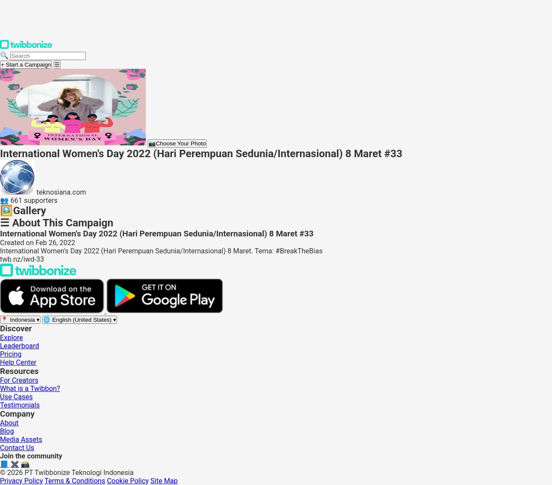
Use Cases (16, 397)
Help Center (18, 362)
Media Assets (21, 439)
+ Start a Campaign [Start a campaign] (26, 64)
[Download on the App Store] (53, 311)
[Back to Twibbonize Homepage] (38, 274)
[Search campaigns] (48, 56)
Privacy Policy (21, 481)
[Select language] (79, 320)
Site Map (164, 481)
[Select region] (20, 320)
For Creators (19, 380)
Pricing (11, 354)
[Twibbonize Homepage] (26, 47)
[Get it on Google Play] (164, 311)
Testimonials (20, 405)
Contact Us (17, 448)
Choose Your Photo (177, 143)
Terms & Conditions (74, 481)
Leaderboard (19, 346)
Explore (11, 337)
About (9, 423)
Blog (7, 431)
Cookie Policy (128, 481)
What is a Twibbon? (30, 388)
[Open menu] (57, 65)
